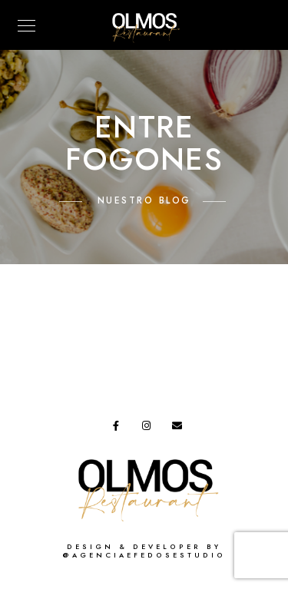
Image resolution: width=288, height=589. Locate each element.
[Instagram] (149, 428)
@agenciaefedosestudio (144, 555)
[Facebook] (120, 428)
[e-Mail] (179, 428)
